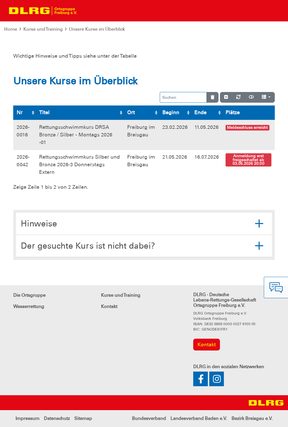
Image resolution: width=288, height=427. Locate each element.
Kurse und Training (43, 29)
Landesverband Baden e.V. (198, 418)
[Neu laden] (238, 97)
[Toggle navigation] (86, 10)
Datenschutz (57, 418)
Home (10, 29)
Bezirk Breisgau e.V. (252, 418)
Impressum (27, 418)
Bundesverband (149, 418)
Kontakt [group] (206, 344)
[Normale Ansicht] (251, 97)
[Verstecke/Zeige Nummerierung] (226, 97)
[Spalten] (266, 97)
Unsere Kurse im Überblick (97, 29)
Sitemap (83, 418)
